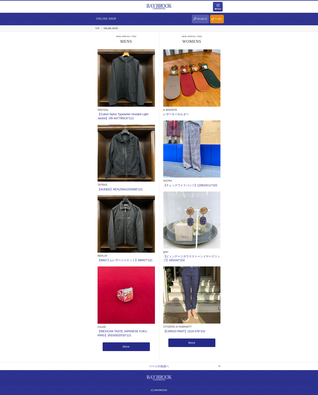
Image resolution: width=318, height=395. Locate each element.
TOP (97, 28)
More (126, 346)
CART (218, 18)
